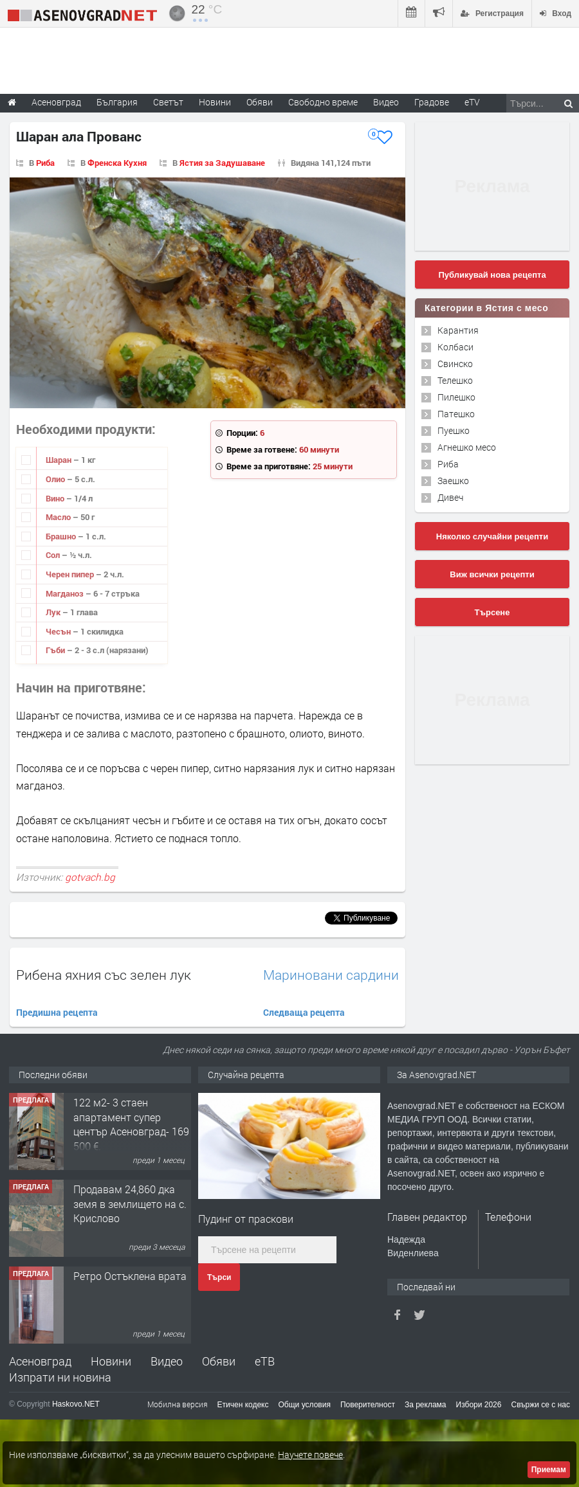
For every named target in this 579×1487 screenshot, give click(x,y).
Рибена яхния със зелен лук (103, 975)
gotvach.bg (90, 876)
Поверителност (367, 1404)
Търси (219, 1277)
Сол (54, 555)
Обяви (218, 1361)
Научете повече (310, 1454)
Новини (215, 102)
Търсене (492, 612)
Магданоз (66, 593)
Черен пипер (71, 574)
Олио (56, 479)
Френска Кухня (117, 162)
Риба (45, 162)
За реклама (425, 1404)
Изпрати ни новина (60, 1377)
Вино (56, 498)
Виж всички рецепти (492, 574)
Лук (54, 612)
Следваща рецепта (304, 1012)
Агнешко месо (466, 447)
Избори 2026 (479, 1404)
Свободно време (323, 102)
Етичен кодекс (243, 1404)
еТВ (265, 1361)
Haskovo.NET (76, 1404)
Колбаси (455, 347)
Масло (59, 517)
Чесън (59, 631)
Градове (431, 102)
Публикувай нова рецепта (492, 275)
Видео (167, 1361)
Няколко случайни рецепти (492, 536)
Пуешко (453, 430)
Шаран (59, 459)
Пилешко (456, 397)
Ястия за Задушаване (222, 162)
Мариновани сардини (331, 975)
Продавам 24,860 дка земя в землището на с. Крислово (130, 1203)
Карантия (458, 330)
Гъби (56, 650)
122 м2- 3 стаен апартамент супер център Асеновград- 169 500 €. (131, 1123)
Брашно (62, 536)
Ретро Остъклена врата (130, 1276)
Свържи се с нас (540, 1404)
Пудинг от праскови (245, 1218)
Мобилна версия (177, 1404)
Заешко (453, 480)
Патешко (456, 414)
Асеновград (40, 1361)
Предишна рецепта (57, 1012)
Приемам (548, 1469)
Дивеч (450, 497)
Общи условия (305, 1404)
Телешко (455, 380)
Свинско (455, 363)
